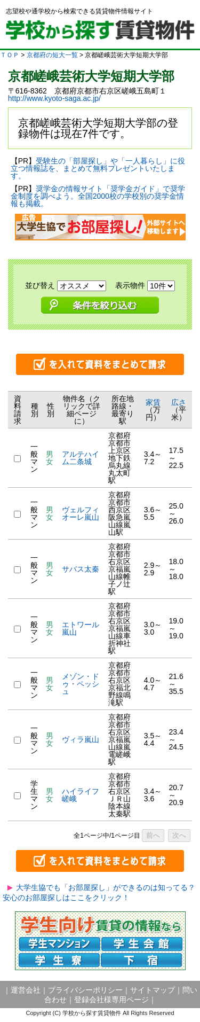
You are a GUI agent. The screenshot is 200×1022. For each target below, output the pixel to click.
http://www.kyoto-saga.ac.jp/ (54, 98)
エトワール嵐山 (80, 628)
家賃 (153, 402)
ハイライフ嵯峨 (80, 795)
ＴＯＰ (9, 55)
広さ (178, 402)
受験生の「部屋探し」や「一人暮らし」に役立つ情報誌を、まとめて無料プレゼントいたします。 (98, 168)
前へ (153, 835)
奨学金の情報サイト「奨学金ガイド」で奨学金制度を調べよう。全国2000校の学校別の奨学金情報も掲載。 (98, 196)
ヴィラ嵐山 (80, 739)
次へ (179, 835)
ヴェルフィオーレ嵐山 (84, 513)
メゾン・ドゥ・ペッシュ (80, 684)
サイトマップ (152, 990)
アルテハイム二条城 (80, 458)
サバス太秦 (80, 569)
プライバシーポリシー (85, 990)
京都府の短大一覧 (52, 55)
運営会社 (26, 990)
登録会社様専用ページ (111, 999)
